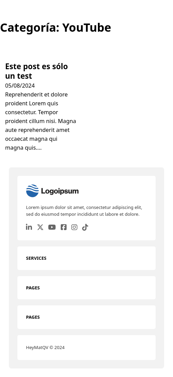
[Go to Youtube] (52, 228)
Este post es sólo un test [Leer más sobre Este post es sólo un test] (36, 71)
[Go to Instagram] (74, 228)
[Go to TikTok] (85, 228)
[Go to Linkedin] (29, 228)
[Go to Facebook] (64, 228)
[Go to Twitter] (40, 228)
